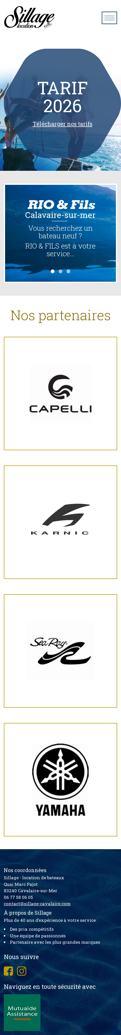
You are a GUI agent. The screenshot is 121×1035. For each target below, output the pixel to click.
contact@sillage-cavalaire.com (37, 904)
